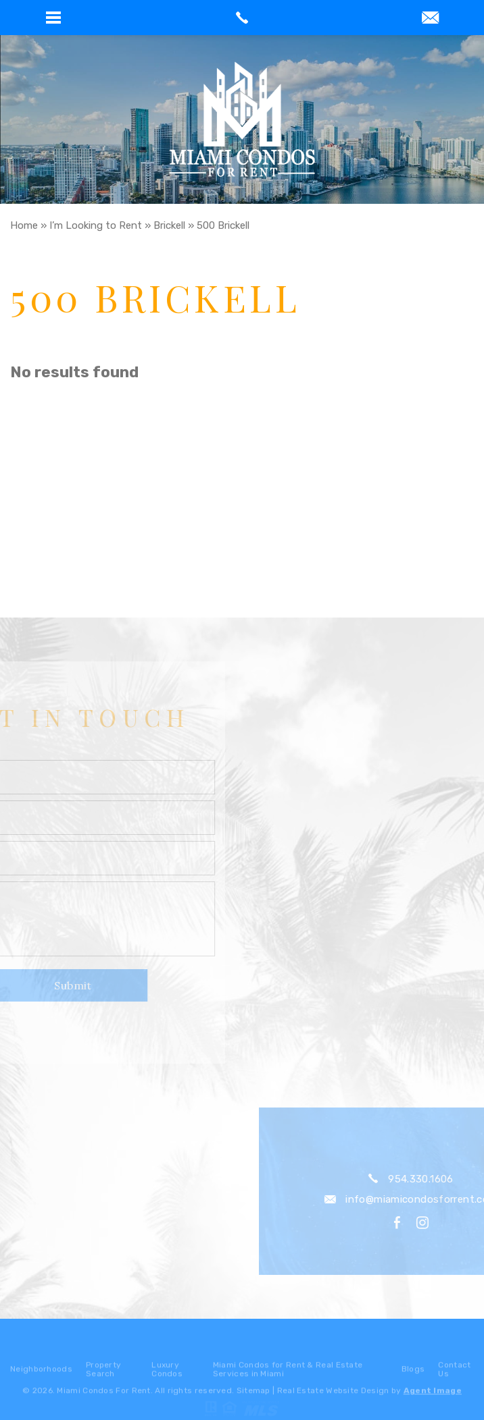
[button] (53, 17)
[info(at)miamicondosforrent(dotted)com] (430, 18)
